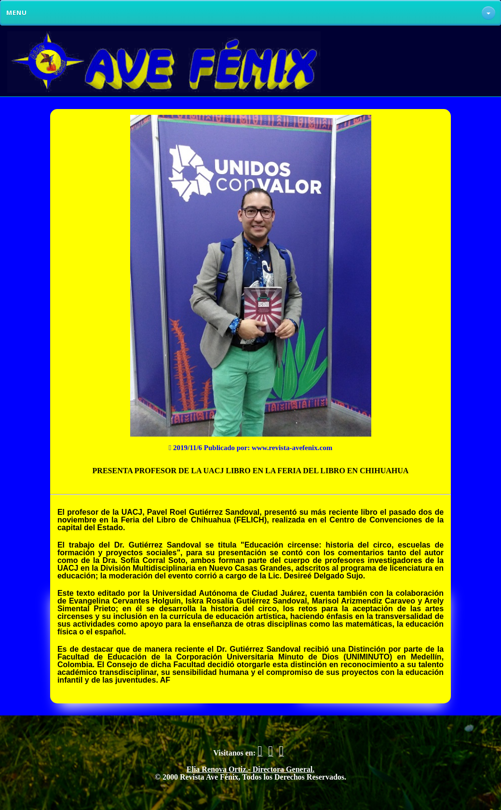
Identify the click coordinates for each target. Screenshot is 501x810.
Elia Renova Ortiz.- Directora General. (250, 769)
